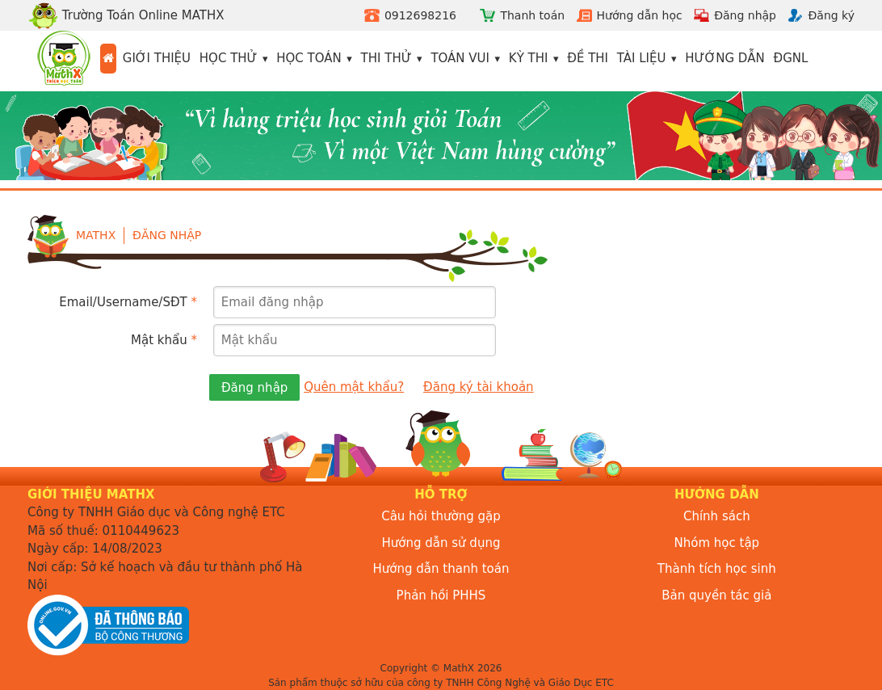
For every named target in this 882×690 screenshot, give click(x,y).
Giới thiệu (157, 58)
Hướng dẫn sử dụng (441, 543)
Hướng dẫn (725, 58)
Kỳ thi (528, 58)
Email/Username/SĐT (128, 302)
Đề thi (587, 58)
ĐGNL (791, 58)
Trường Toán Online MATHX (126, 15)
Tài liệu (641, 58)
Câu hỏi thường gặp (441, 516)
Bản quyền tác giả (716, 595)
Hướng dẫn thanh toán (441, 569)
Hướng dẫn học (639, 15)
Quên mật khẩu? (354, 387)
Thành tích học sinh (716, 569)
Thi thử (386, 58)
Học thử (229, 58)
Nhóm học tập (717, 543)
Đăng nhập (745, 15)
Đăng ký (831, 15)
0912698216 (420, 15)
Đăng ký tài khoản (478, 387)
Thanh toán (532, 15)
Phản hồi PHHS (441, 595)
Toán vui (459, 58)
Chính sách (716, 516)
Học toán (309, 58)
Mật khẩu (164, 340)
